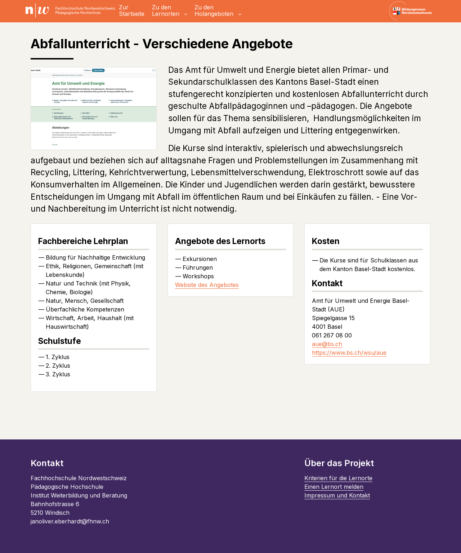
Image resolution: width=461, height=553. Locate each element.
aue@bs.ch (327, 344)
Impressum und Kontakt (337, 495)
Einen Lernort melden (333, 486)
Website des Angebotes (207, 284)
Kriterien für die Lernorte (338, 478)
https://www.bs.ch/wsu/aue (349, 352)
